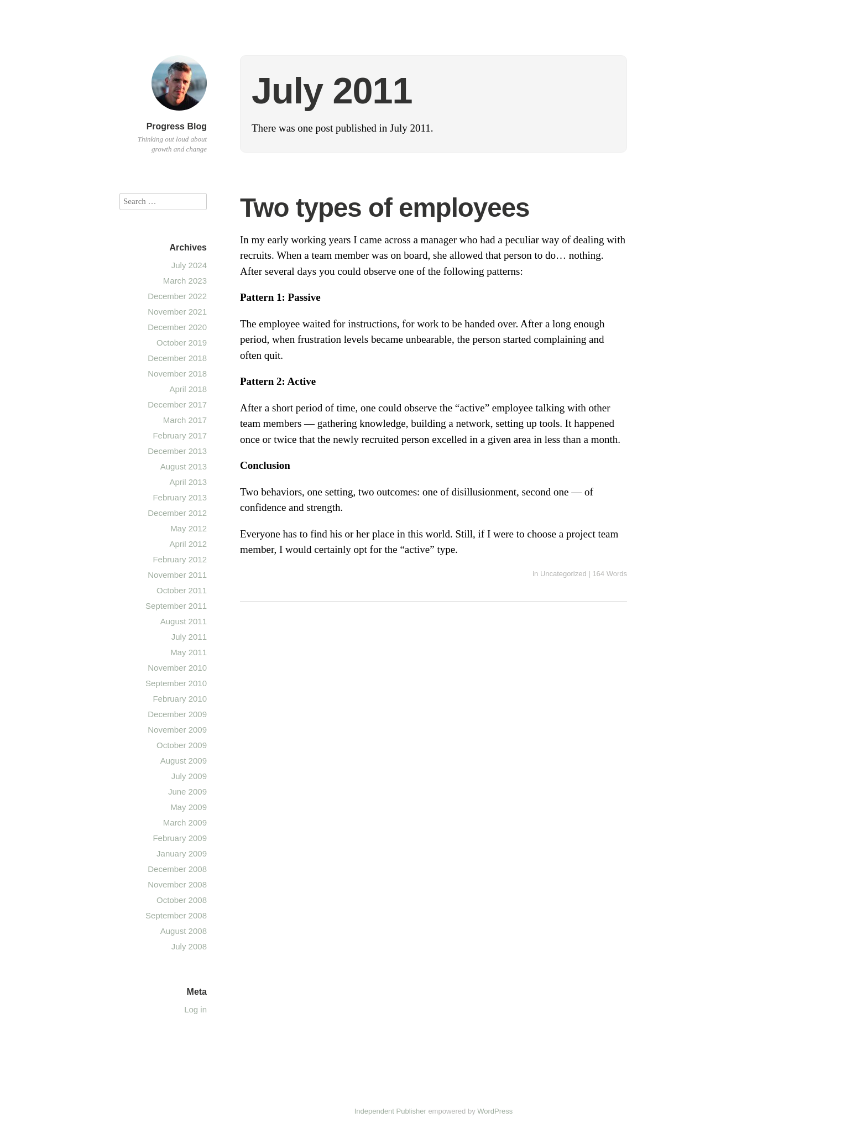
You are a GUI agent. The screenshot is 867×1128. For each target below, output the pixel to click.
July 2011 (189, 636)
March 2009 (185, 822)
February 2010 (180, 698)
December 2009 (177, 714)
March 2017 (185, 420)
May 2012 (188, 528)
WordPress (495, 1111)
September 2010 (176, 683)
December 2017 (177, 404)
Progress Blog (177, 126)
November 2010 (177, 667)
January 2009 (181, 853)
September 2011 (176, 605)
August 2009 (183, 760)
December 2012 (177, 513)
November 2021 (177, 311)
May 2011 (188, 652)
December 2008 (177, 869)
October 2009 (181, 745)
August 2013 (183, 466)
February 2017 (180, 435)
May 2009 (188, 807)
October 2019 (181, 342)
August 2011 (183, 621)
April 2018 (188, 389)
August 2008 (183, 931)
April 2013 (188, 482)
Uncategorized (563, 574)
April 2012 (188, 544)
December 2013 (177, 451)
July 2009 (189, 776)
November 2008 (177, 884)
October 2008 (181, 900)
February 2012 (180, 559)
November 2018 (177, 373)
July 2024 (189, 265)
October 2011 (181, 590)
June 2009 (187, 791)
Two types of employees (385, 207)
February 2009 (180, 838)
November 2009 (177, 729)
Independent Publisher (390, 1111)
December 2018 (177, 358)
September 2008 (176, 915)
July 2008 (189, 946)
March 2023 (185, 280)
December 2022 (177, 296)
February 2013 (180, 497)
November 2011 (177, 574)
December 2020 (177, 327)
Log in (195, 1009)
